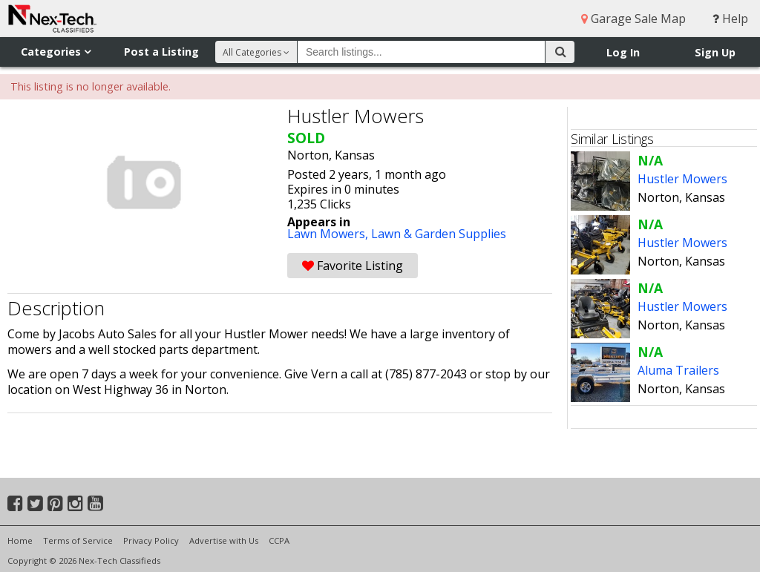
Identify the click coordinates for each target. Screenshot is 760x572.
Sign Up (715, 52)
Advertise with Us (223, 540)
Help (730, 18)
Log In (623, 52)
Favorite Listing (352, 265)
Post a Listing (161, 52)
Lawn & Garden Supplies (438, 234)
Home (20, 540)
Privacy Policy (151, 540)
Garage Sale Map (633, 18)
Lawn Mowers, (329, 234)
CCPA (279, 540)
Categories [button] (56, 52)
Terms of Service (78, 540)
